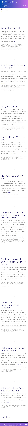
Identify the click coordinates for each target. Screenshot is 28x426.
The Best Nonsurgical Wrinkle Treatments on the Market (13, 262)
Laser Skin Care (12, 328)
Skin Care (17, 86)
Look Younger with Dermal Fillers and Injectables (12, 125)
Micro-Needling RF (5, 46)
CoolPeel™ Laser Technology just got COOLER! (10, 305)
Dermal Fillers (5, 124)
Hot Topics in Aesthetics (6, 45)
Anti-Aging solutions (12, 235)
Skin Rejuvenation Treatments (8, 47)
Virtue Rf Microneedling (6, 49)
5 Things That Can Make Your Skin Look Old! (12, 389)
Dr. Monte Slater (5, 239)
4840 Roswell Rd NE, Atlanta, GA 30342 (9, 1)
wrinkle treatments (17, 49)
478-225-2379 (5, 5)
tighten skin (18, 47)
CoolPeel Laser (5, 44)
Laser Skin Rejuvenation (18, 45)
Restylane (13, 127)
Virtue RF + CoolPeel (10, 28)
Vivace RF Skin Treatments (7, 371)
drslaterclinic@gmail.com (7, 6)
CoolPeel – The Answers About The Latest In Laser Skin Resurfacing (13, 215)
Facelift (13, 156)
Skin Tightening (19, 158)
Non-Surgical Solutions (6, 86)
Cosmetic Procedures (19, 238)
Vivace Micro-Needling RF (14, 284)
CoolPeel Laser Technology (15, 44)
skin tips (20, 406)
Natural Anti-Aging (21, 85)
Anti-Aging (4, 85)
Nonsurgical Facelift (6, 127)
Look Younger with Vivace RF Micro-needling (13, 349)
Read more (15, 41)
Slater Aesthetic (20, 241)
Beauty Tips (3, 368)
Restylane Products (20, 127)
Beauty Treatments (11, 85)
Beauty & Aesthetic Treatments (8, 237)
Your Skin (13, 90)
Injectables (11, 124)
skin (13, 86)
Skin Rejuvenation (14, 46)
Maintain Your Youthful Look (13, 368)
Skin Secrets (22, 369)
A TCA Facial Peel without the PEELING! (13, 66)
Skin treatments (5, 129)
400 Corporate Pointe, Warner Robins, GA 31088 (10, 2)
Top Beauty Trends (19, 89)
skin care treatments (6, 87)
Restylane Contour (9, 106)
